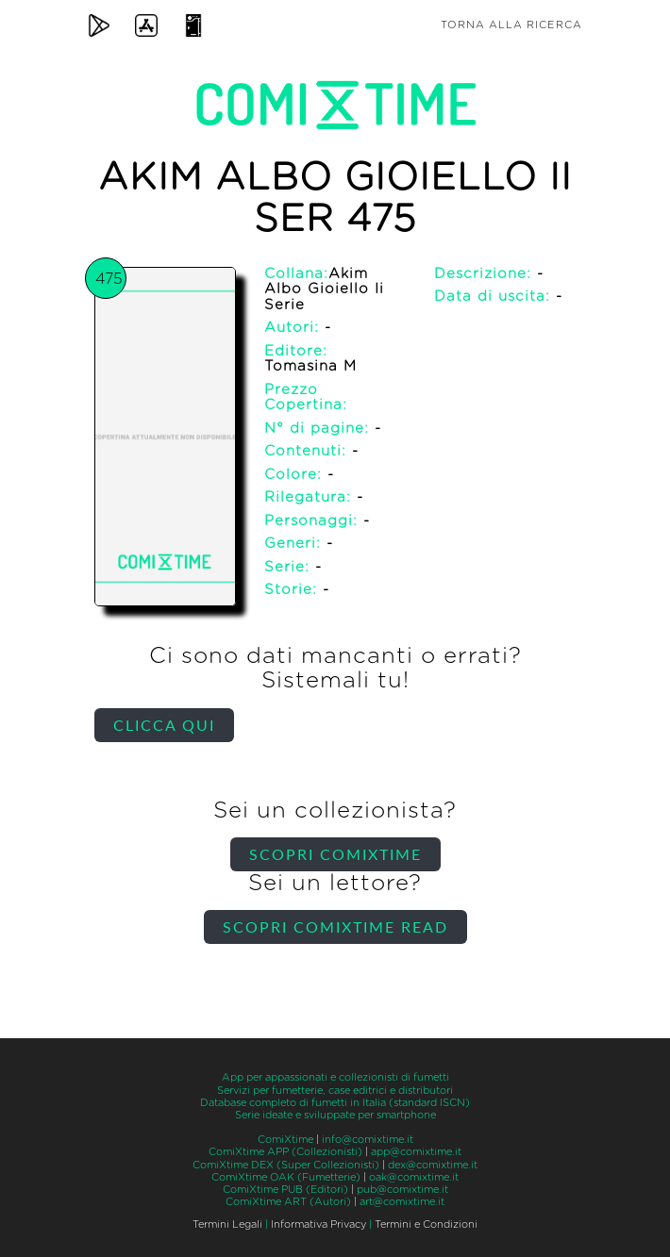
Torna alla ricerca (511, 25)
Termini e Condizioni (426, 1224)
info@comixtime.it (367, 1139)
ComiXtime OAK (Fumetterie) (285, 1177)
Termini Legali (227, 1224)
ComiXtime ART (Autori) (288, 1202)
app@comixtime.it (416, 1152)
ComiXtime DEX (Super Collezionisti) (286, 1165)
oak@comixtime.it (414, 1177)
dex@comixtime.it (432, 1165)
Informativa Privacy (318, 1224)
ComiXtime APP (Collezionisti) (285, 1152)
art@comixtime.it (402, 1202)
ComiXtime (285, 1139)
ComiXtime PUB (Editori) (285, 1189)
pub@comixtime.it (402, 1189)
